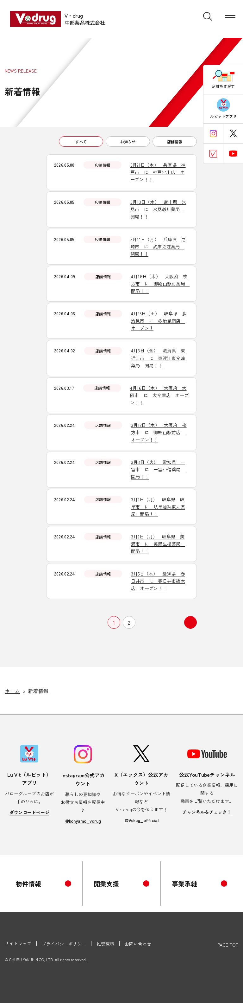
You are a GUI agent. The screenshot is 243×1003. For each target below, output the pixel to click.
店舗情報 (174, 141)
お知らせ (127, 141)
